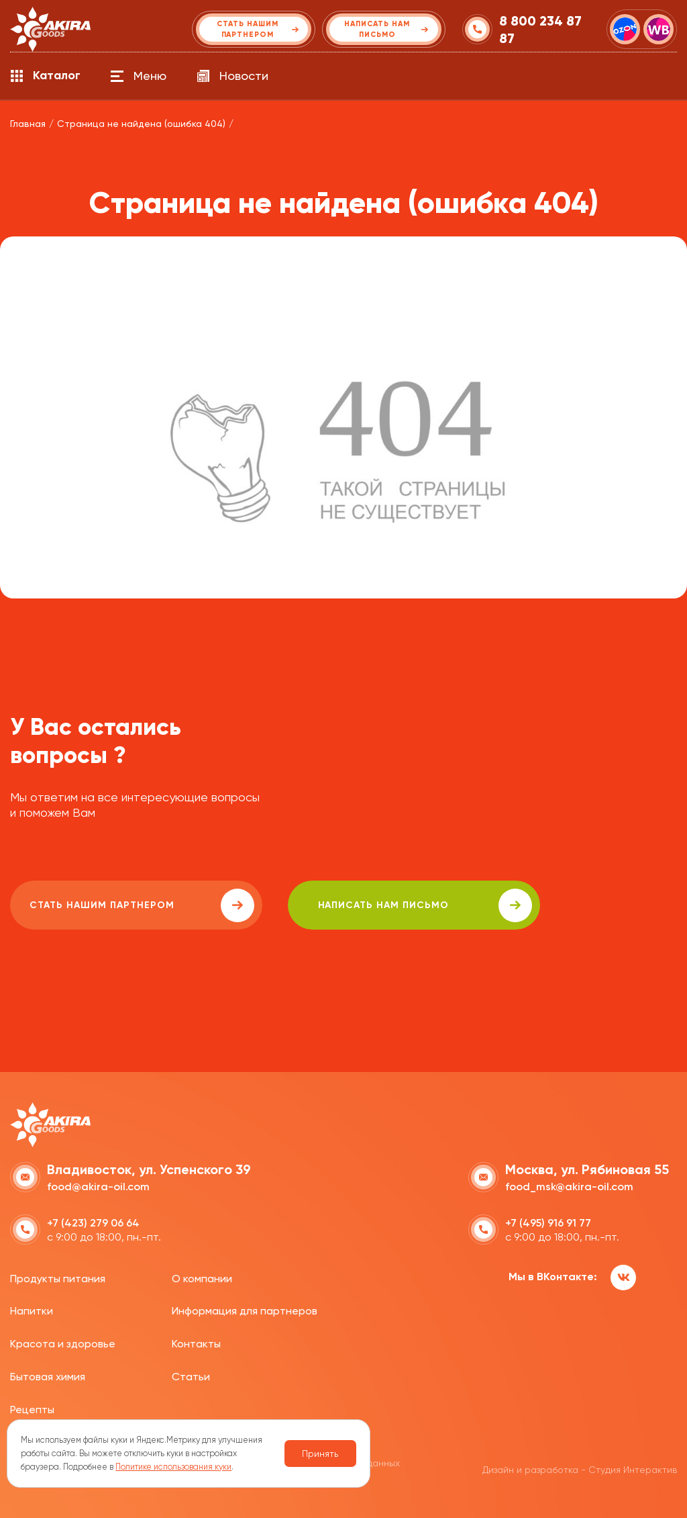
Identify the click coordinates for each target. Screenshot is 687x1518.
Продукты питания (57, 1277)
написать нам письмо (390, 905)
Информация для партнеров (244, 1310)
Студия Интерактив (632, 1468)
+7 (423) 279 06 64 (93, 1222)
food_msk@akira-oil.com (569, 1185)
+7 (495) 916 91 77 (548, 1222)
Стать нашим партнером (130, 905)
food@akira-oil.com (98, 1185)
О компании (202, 1277)
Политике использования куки (173, 1467)
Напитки (31, 1310)
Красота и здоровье (62, 1343)
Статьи (191, 1376)
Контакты (196, 1343)
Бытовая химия (47, 1376)
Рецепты (32, 1408)
